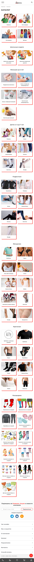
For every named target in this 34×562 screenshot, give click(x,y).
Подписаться (27, 509)
